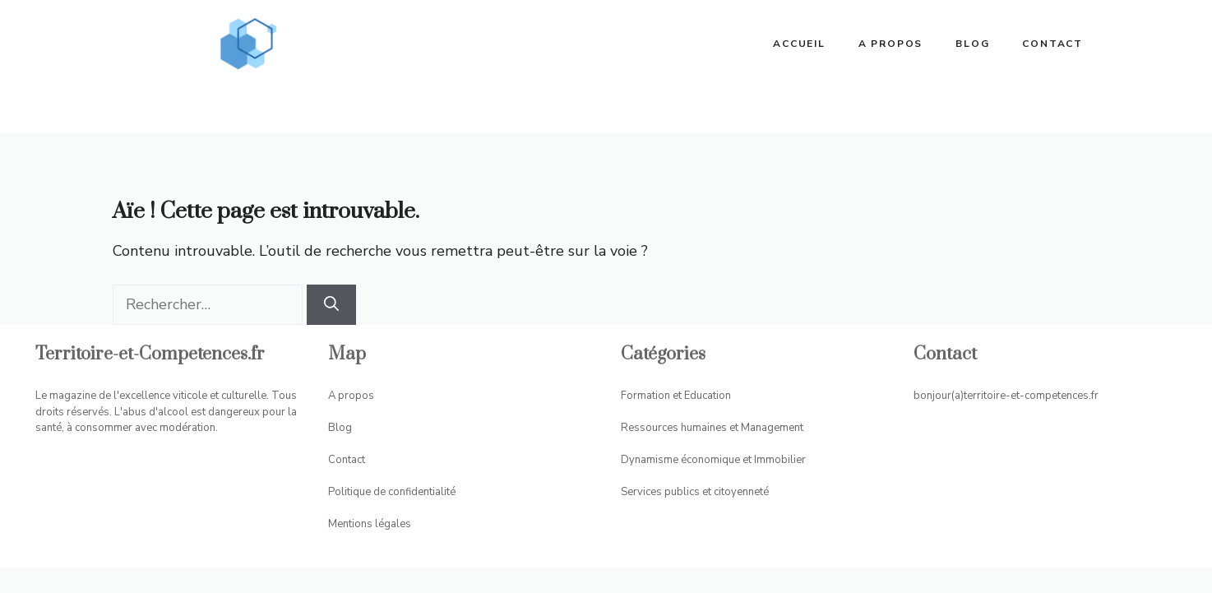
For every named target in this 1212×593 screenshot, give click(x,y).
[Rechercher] (331, 305)
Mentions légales (369, 524)
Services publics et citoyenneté (695, 491)
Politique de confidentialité (392, 491)
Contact (1052, 43)
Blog (972, 43)
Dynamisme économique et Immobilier (713, 459)
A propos (890, 43)
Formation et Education (676, 395)
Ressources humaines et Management (712, 427)
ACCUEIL (799, 43)
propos (356, 395)
